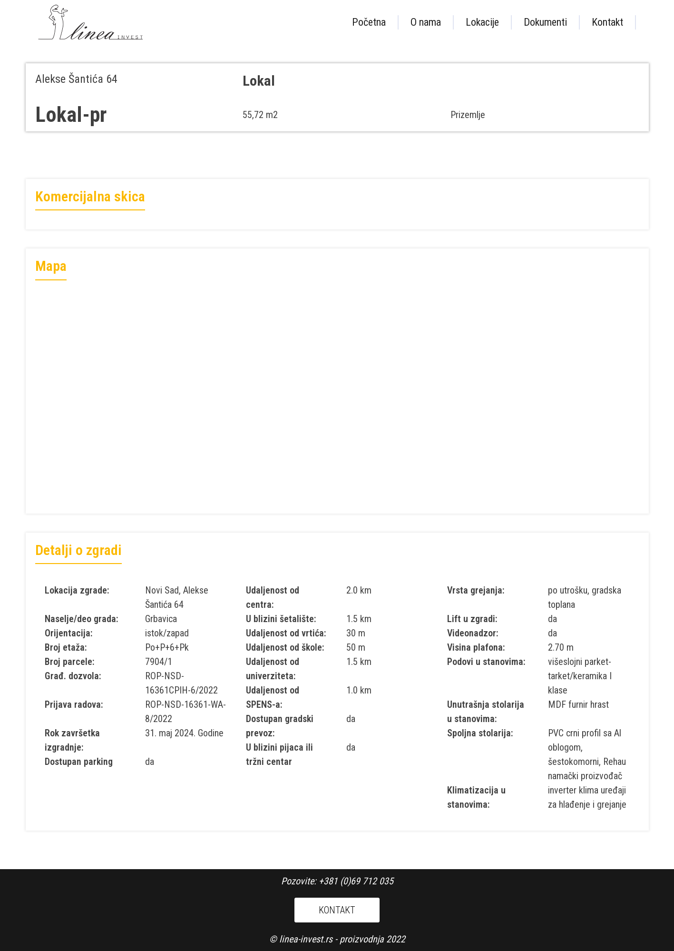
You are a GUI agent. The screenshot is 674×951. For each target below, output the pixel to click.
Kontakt (607, 22)
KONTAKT (337, 910)
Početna (369, 22)
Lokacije (482, 22)
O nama (425, 22)
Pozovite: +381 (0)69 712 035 (337, 881)
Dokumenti (545, 22)
